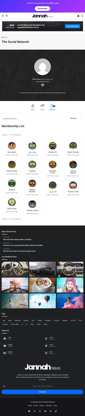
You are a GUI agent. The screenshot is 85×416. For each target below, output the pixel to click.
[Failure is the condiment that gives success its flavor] (70, 300)
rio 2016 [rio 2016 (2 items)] (73, 320)
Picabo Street (12, 171)
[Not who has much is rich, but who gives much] (70, 285)
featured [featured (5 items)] (25, 320)
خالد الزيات (53, 192)
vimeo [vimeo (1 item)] (38, 324)
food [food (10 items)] (33, 320)
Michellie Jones (52, 172)
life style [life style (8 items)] (56, 320)
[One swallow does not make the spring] (15, 300)
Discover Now (42, 8)
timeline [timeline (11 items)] (5, 324)
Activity (35, 405)
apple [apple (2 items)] (9, 320)
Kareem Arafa (73, 192)
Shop (55, 405)
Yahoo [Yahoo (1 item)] (45, 324)
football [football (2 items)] (39, 320)
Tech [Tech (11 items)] (80, 320)
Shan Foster (12, 209)
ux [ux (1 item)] (26, 324)
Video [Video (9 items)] (32, 324)
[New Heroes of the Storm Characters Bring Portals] (70, 269)
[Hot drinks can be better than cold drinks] (42, 285)
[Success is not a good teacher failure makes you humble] (42, 300)
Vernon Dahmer (73, 172)
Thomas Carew (32, 210)
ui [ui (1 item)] (22, 324)
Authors (42, 405)
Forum (42, 109)
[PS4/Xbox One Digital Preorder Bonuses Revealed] (42, 269)
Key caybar (12, 152)
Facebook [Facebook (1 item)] (17, 320)
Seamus (12, 190)
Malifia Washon (32, 191)
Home (4, 37)
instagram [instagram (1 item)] (48, 320)
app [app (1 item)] (4, 320)
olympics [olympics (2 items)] (65, 320)
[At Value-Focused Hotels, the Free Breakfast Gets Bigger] (15, 285)
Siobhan (32, 171)
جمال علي (32, 152)
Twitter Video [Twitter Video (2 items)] (15, 324)
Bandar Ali (53, 152)
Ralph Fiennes (73, 152)
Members (52, 107)
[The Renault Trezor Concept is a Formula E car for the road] (15, 269)
